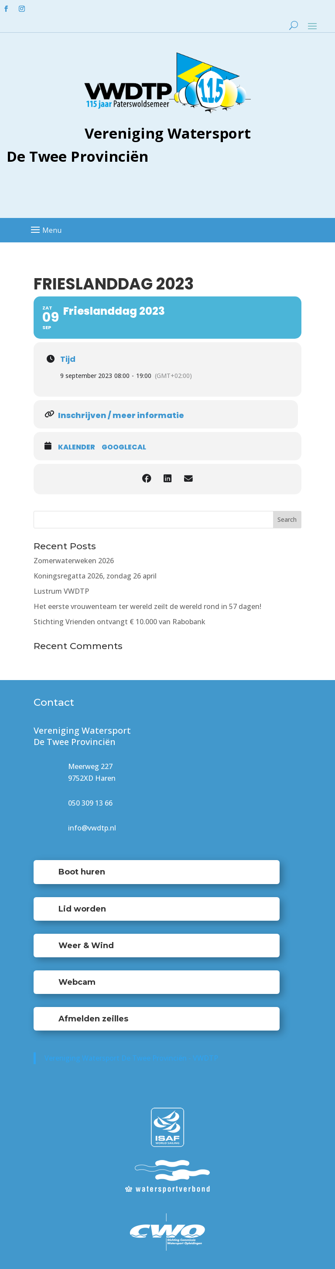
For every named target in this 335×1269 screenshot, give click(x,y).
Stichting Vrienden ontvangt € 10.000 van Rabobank (119, 621)
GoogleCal (124, 447)
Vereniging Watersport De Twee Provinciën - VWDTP (131, 1058)
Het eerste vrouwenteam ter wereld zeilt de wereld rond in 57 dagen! (147, 606)
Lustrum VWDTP (61, 591)
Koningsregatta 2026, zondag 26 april (95, 576)
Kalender (76, 447)
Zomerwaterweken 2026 (74, 560)
